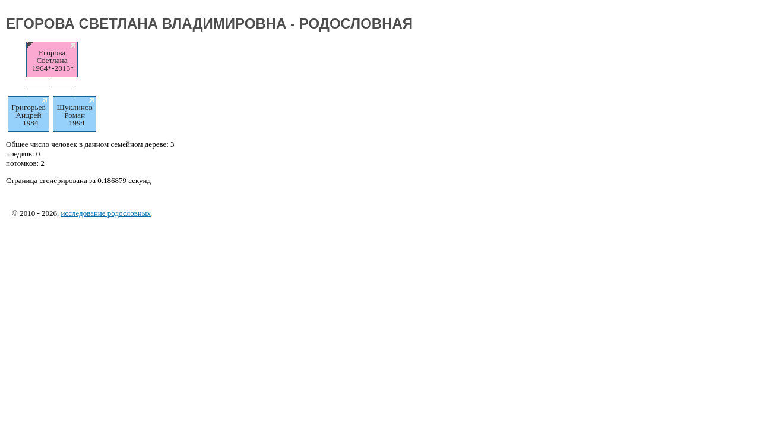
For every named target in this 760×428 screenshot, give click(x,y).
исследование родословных (106, 213)
